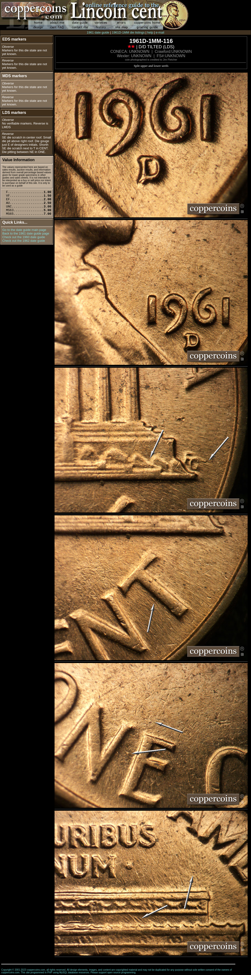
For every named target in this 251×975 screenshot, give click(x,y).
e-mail (160, 32)
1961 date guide (98, 32)
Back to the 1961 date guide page (25, 233)
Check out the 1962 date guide (23, 240)
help (150, 32)
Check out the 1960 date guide (23, 237)
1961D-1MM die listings (128, 32)
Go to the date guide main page (24, 230)
